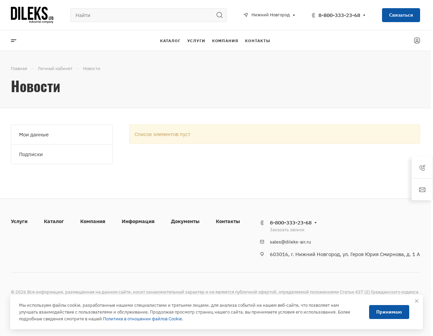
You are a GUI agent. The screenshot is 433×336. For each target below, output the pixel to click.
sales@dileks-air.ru (290, 242)
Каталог (54, 221)
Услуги (19, 221)
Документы (185, 221)
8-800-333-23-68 (339, 15)
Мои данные (34, 134)
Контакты (228, 221)
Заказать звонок (287, 230)
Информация (138, 221)
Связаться (401, 15)
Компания (92, 221)
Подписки (31, 154)
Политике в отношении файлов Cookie (142, 319)
